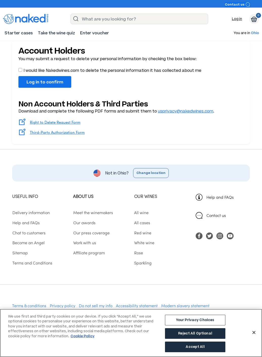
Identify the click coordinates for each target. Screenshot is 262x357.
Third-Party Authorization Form (57, 132)
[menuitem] (19, 33)
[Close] (253, 332)
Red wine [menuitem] (142, 232)
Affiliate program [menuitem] (89, 252)
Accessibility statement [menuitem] (137, 305)
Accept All (195, 346)
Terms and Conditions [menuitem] (32, 262)
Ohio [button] (255, 33)
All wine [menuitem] (141, 212)
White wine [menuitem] (144, 242)
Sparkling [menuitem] (143, 262)
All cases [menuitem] (142, 222)
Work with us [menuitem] (84, 242)
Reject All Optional (195, 333)
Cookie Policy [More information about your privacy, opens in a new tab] (82, 336)
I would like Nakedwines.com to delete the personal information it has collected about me (109, 70)
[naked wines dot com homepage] (26, 19)
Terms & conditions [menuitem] (29, 305)
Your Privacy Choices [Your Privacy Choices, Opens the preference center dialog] (195, 320)
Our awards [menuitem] (84, 222)
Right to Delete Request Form (55, 122)
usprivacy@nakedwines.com (185, 111)
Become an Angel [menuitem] (28, 242)
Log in (237, 19)
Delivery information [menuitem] (31, 212)
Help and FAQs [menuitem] (25, 222)
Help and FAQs (220, 197)
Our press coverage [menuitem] (91, 232)
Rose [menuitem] (138, 252)
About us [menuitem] (83, 196)
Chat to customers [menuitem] (28, 232)
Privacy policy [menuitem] (62, 305)
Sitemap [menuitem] (20, 252)
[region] (131, 333)
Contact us (237, 4)
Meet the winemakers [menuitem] (93, 212)
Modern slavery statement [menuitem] (185, 305)
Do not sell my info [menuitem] (95, 305)
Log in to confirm (45, 82)
